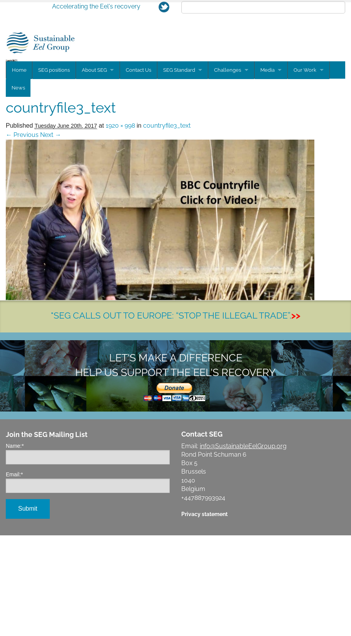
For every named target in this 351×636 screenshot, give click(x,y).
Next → (50, 235)
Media (270, 171)
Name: (15, 546)
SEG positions (54, 171)
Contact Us (139, 171)
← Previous (22, 235)
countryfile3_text (167, 226)
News (18, 189)
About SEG (94, 171)
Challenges (229, 171)
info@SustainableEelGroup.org (243, 546)
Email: (14, 575)
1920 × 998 (120, 226)
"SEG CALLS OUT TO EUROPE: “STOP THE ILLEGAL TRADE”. (175, 416)
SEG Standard (180, 171)
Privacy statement (204, 614)
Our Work (308, 171)
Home (19, 171)
